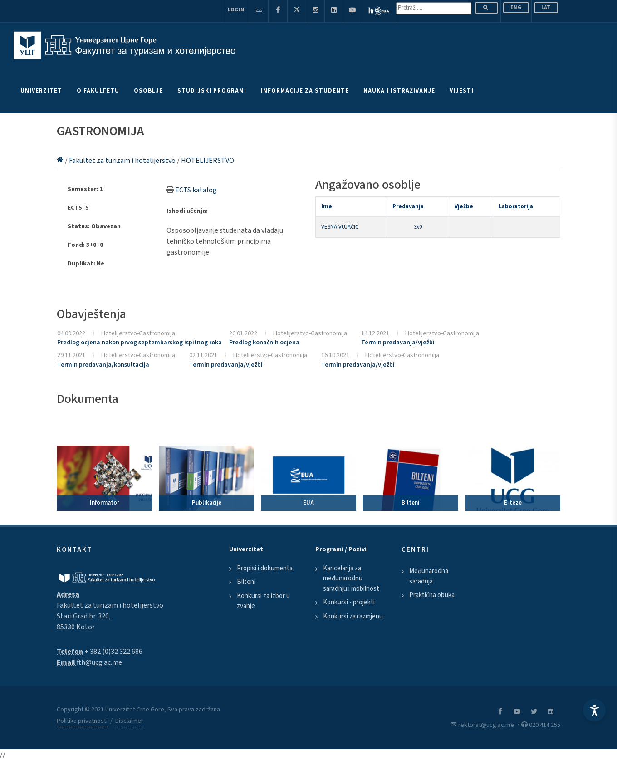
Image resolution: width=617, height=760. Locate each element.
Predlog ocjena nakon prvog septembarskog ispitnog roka (139, 342)
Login (236, 10)
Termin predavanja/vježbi (398, 342)
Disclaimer (129, 721)
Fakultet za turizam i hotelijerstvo (123, 161)
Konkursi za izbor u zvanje (263, 601)
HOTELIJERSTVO (207, 161)
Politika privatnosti (82, 721)
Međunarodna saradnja (428, 576)
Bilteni (246, 582)
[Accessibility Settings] (594, 710)
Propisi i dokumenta (265, 568)
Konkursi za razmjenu (353, 616)
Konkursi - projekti (349, 602)
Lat (546, 7)
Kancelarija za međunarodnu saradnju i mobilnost (351, 578)
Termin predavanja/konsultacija (103, 364)
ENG (516, 7)
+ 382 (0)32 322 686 (113, 652)
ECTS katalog (196, 190)
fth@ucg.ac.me (99, 662)
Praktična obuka (432, 595)
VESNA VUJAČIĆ (339, 227)
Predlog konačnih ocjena (264, 342)
